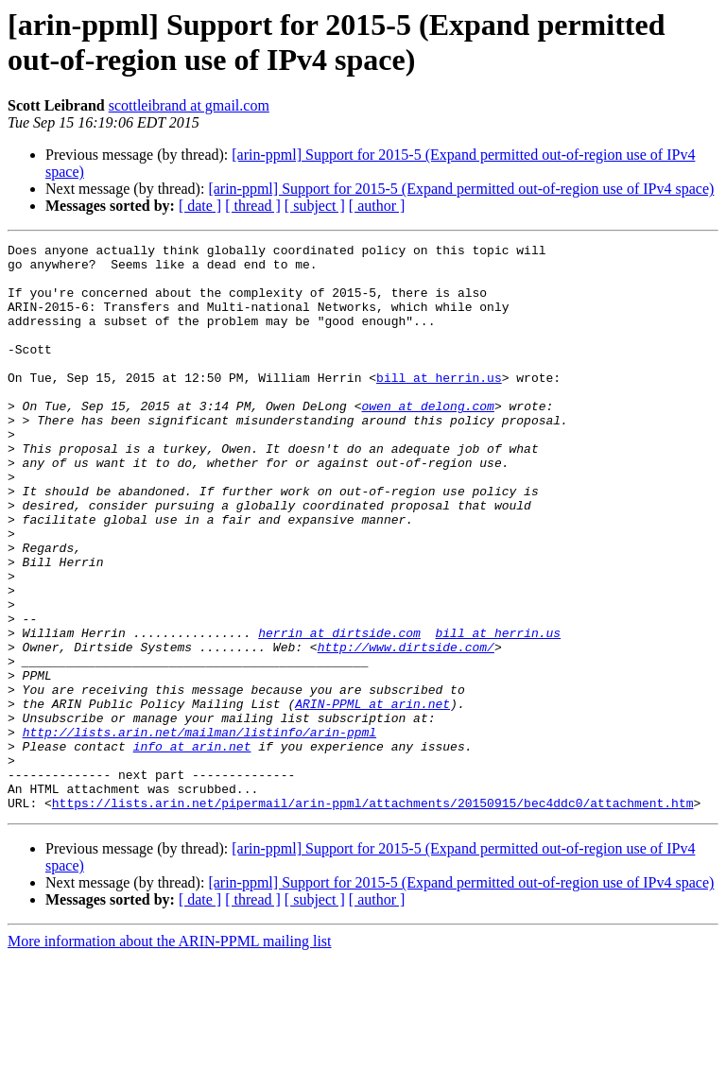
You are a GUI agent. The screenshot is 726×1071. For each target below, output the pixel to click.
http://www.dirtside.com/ (406, 728)
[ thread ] (253, 206)
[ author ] (377, 206)
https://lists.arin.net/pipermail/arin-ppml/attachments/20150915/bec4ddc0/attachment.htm (373, 915)
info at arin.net (192, 847)
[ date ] (200, 206)
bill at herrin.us (439, 405)
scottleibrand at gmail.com (189, 105)
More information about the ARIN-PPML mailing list (170, 1054)
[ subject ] (315, 206)
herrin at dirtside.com (339, 711)
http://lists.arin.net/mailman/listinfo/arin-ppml (199, 830)
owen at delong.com (427, 439)
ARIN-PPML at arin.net (372, 796)
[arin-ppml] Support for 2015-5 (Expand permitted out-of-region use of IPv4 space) (461, 189)
